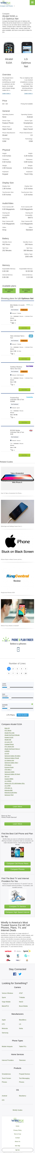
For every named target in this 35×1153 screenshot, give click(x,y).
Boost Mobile (23, 1006)
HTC (3, 1024)
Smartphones (6, 1074)
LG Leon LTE (8, 742)
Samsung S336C (9, 772)
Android (4, 1096)
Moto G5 (7, 728)
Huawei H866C (9, 779)
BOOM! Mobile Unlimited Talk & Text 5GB (17, 432)
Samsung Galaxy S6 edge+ (13, 756)
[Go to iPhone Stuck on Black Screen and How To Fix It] (17, 544)
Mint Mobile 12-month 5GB (17, 306)
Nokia (21, 1028)
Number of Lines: (17, 663)
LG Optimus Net (9, 760)
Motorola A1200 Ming (11, 792)
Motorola (5, 1028)
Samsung (5, 1033)
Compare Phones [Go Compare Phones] (17, 869)
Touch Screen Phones (6, 1080)
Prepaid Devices (24, 1074)
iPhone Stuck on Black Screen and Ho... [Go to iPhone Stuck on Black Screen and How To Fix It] (11, 559)
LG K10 (7, 753)
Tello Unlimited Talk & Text (17, 337)
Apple (4, 1020)
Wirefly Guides (17, 1110)
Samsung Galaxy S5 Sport (12, 774)
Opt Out (17, 1150)
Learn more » (6, 93)
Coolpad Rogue (9, 744)
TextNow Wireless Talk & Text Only (16, 367)
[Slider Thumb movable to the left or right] (8, 688)
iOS (3, 1100)
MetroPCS (5, 1006)
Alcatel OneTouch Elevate (12, 735)
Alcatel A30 (8, 739)
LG (20, 1024)
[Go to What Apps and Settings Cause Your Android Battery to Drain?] (17, 511)
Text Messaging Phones (24, 1080)
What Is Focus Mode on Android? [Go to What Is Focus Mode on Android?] (10, 625)
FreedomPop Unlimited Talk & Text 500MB (17, 399)
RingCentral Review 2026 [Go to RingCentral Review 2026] (8, 592)
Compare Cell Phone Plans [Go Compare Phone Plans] (17, 864)
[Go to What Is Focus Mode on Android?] (17, 611)
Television (22, 1060)
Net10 (21, 1002)
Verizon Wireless (7, 993)
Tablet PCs (22, 1046)
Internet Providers (8, 1060)
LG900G (7, 751)
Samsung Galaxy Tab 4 (11, 762)
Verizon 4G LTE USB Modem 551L (15, 783)
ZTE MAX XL (8, 788)
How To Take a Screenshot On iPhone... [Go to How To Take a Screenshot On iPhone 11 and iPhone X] (11, 493)
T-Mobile (22, 997)
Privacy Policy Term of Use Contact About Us (17, 1136)
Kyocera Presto (9, 767)
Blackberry (22, 1096)
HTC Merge (8, 730)
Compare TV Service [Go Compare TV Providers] (17, 906)
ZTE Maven (8, 765)
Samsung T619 (9, 795)
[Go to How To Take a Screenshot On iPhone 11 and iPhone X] (17, 478)
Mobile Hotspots (7, 1046)
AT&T (21, 993)
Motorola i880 (9, 790)
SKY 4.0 (7, 776)
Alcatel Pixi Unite (9, 733)
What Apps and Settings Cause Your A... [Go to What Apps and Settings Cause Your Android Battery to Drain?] (12, 526)
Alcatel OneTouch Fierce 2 (12, 749)
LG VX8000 (8, 781)
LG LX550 (7, 785)
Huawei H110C (9, 737)
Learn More (17, 807)
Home (17, 1126)
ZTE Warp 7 (8, 769)
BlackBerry (22, 1020)
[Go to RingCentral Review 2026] (17, 578)
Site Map (17, 1145)
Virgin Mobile (6, 1002)
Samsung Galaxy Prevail (12, 758)
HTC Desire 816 (9, 746)
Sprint (4, 997)
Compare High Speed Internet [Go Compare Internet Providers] (17, 912)
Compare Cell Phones (6, 6)
